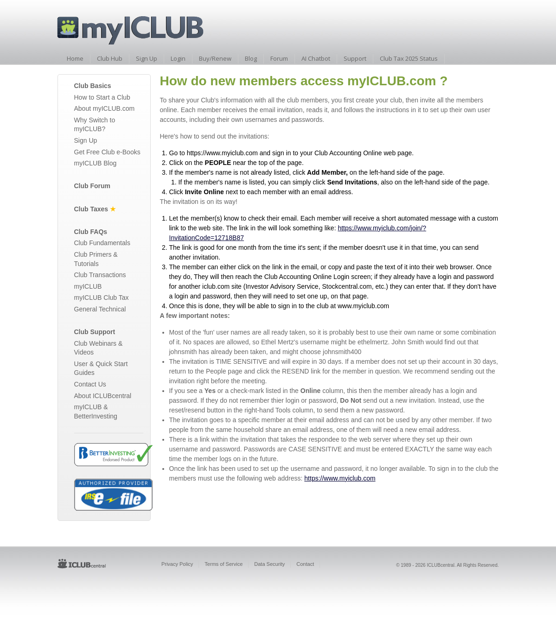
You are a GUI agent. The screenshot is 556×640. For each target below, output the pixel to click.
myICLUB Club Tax (101, 297)
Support (355, 58)
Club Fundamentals (102, 243)
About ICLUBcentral (103, 395)
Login (178, 58)
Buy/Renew (215, 58)
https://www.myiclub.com (339, 478)
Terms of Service (224, 564)
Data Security (269, 564)
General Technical (100, 309)
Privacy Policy (177, 564)
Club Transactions (100, 275)
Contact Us (90, 384)
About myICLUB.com (104, 108)
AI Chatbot (315, 58)
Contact (305, 564)
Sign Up (146, 58)
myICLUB (88, 286)
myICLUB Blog (95, 163)
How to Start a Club (102, 97)
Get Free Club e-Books (107, 152)
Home (75, 58)
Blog (251, 58)
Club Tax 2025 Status (409, 58)
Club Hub (109, 58)
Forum (279, 58)
